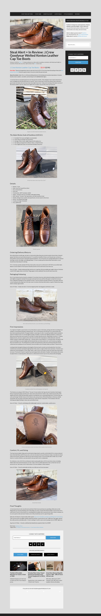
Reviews (17, 524)
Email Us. (84, 31)
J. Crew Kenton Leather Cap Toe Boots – (27, 66)
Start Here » (20, 553)
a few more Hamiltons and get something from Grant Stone (48, 515)
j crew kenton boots (25, 525)
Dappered (50, 5)
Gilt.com (71, 611)
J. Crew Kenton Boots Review (36, 525)
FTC (75, 611)
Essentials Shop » (35, 553)
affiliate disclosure (82, 34)
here (35, 62)
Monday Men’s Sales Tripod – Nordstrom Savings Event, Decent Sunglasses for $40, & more (36, 573)
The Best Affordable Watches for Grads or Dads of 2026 (18, 572)
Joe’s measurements (83, 33)
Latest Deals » (51, 553)
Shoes (21, 524)
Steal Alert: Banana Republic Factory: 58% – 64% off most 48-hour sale (54, 572)
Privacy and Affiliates (64, 611)
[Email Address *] (29, 536)
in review (18, 525)
